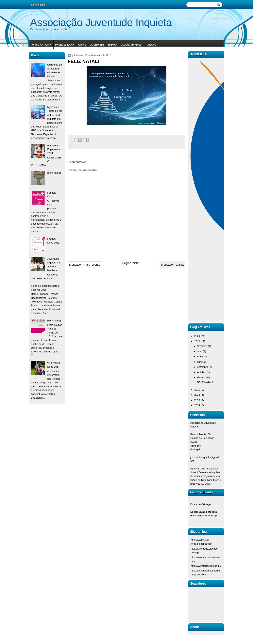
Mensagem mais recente (84, 264)
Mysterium (97, 45)
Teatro (112, 45)
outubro (202, 372)
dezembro (203, 377)
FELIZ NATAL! (205, 382)
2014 (197, 405)
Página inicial (130, 263)
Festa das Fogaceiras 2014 (53, 149)
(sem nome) (54, 172)
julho (200, 361)
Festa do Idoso (41, 45)
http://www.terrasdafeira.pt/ (206, 565)
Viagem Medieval (132, 45)
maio (200, 356)
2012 (197, 394)
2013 (197, 400)
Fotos (82, 45)
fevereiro (202, 346)
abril (200, 351)
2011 (197, 389)
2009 (197, 335)
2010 (197, 341)
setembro (203, 366)
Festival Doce (64, 45)
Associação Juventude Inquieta (101, 22)
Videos (151, 45)
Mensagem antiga (172, 264)
